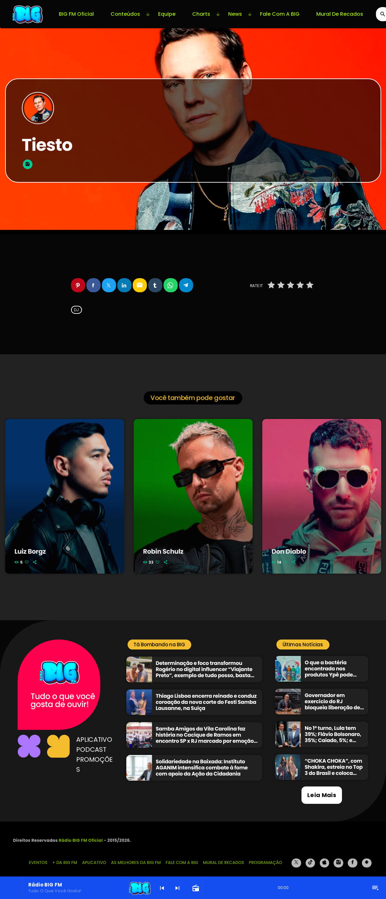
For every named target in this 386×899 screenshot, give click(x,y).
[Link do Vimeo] (27, 14)
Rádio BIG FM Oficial (81, 835)
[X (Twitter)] (296, 857)
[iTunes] (324, 857)
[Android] (367, 857)
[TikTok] (310, 857)
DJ (76, 310)
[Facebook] (352, 857)
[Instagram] (338, 857)
